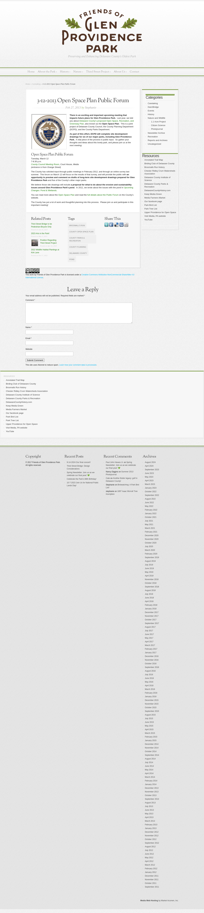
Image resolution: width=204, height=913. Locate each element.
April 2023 (149, 484)
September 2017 (152, 627)
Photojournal (157, 129)
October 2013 (151, 799)
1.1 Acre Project (158, 121)
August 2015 (150, 719)
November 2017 (151, 620)
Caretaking (36, 84)
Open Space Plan (66, 195)
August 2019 (150, 565)
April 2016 (149, 689)
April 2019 (149, 579)
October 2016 (151, 667)
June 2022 (149, 506)
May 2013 (149, 817)
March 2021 (150, 532)
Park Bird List (150, 205)
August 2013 (150, 806)
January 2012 (151, 876)
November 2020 (151, 543)
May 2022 (149, 510)
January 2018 (151, 612)
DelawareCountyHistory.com (157, 190)
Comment (30, 300)
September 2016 (152, 671)
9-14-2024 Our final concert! (79, 466)
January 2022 (151, 517)
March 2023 (150, 488)
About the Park (47, 72)
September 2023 (152, 473)
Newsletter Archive (156, 133)
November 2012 (151, 839)
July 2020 (149, 550)
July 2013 (149, 810)
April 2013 (149, 821)
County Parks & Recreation (77, 239)
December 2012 (151, 836)
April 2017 (149, 645)
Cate (108, 482)
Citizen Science (158, 125)
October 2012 (151, 843)
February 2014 (151, 784)
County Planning (77, 247)
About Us (120, 72)
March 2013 (150, 825)
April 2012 (149, 865)
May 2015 (149, 730)
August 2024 (150, 466)
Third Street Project (98, 72)
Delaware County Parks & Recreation (23, 402)
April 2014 (149, 777)
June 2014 (149, 770)
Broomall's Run (77, 225)
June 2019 (149, 572)
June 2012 (149, 858)
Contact (134, 72)
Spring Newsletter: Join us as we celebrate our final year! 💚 (121, 469)
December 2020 (151, 539)
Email (29, 342)
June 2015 (149, 726)
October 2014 (151, 755)
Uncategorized (154, 144)
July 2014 (149, 766)
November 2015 (151, 708)
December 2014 (151, 748)
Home (31, 72)
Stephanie (90, 107)
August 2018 (150, 594)
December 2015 (151, 704)
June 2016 (149, 682)
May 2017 (149, 642)
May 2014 (149, 773)
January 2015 (151, 744)
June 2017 (149, 638)
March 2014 (150, 781)
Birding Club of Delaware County (159, 163)
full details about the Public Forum (103, 195)
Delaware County (78, 253)
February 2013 (151, 828)
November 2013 (151, 795)
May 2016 (149, 686)
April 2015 (149, 733)
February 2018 (151, 609)
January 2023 (151, 492)
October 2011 (151, 887)
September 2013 (152, 803)
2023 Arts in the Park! (40, 233)
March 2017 (150, 649)
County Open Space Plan (81, 232)
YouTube (148, 220)
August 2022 (150, 503)
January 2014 (151, 788)
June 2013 (149, 814)
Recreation (153, 136)
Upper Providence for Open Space (160, 212)
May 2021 (149, 528)
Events (151, 110)
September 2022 (152, 499)
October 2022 (151, 495)
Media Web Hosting (149, 904)
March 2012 (150, 869)
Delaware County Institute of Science (23, 398)
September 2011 (152, 891)
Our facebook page (153, 201)
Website (29, 353)
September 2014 (152, 759)
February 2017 (151, 653)
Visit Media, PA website (155, 216)
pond (71, 259)
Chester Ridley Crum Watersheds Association (27, 395)
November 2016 (151, 664)
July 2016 (149, 678)
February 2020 (151, 558)
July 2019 (149, 569)
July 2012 (149, 854)
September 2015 (152, 715)
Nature (78, 72)
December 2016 (151, 660)
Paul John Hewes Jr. (114, 466)
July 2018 (149, 598)
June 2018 (149, 601)
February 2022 (151, 514)
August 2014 (150, 762)
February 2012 (151, 872)
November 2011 (151, 883)
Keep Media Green (153, 194)
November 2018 (151, 583)
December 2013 (151, 792)
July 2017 (149, 634)
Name (29, 331)
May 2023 (149, 481)
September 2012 (152, 847)
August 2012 (150, 850)
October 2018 (151, 587)
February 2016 (151, 697)
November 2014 (151, 752)
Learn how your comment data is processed (77, 369)
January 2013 (151, 832)
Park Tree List (150, 209)
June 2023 (149, 477)
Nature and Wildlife (156, 118)
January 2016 (151, 700)
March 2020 (150, 554)
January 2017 (151, 656)
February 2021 (151, 536)
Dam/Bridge (153, 107)
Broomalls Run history (154, 167)
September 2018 (152, 590)
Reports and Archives (158, 140)
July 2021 (149, 525)
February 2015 (151, 741)
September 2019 (152, 561)
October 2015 (151, 711)
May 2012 (149, 861)
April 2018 (149, 605)
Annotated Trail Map (153, 160)
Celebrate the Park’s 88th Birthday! (81, 483)
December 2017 (151, 616)
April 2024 (149, 470)
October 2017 (151, 623)
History (65, 72)
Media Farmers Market (154, 198)
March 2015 (150, 737)
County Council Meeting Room (45, 164)
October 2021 (151, 521)
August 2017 (150, 631)
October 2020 (151, 547)
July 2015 (149, 722)
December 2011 (151, 880)
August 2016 (150, 675)
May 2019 (149, 576)
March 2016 (150, 693)
